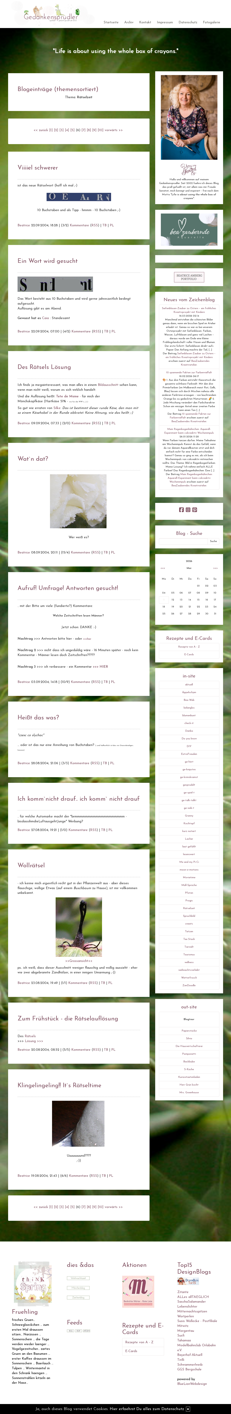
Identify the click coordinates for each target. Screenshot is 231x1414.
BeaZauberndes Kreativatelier (188, 421)
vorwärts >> (114, 130)
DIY (189, 746)
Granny (189, 815)
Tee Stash (189, 939)
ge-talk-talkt (189, 800)
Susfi (180, 1335)
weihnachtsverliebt (189, 970)
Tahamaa (184, 1340)
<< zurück (41, 130)
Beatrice (24, 225)
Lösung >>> (34, 1041)
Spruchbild (189, 916)
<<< (162, 568)
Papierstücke (189, 1030)
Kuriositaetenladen (189, 1077)
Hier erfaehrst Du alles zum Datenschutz (147, 1409)
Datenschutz (188, 22)
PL (112, 225)
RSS (94, 225)
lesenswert (189, 854)
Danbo (189, 731)
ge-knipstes (189, 769)
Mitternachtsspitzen (192, 1311)
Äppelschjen (189, 692)
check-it (189, 723)
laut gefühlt (189, 846)
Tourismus (189, 954)
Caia (45, 318)
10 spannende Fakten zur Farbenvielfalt (189, 372)
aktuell (189, 684)
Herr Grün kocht (189, 1084)
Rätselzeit (189, 908)
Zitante (183, 1292)
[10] (101, 130)
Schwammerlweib (190, 1365)
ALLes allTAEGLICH (193, 1297)
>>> (215, 568)
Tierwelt (189, 947)
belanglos (189, 707)
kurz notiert (189, 831)
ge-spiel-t (189, 792)
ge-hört (189, 761)
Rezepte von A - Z (189, 646)
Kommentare (79, 225)
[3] (61, 130)
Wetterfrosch (189, 977)
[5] (72, 130)
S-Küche (189, 1069)
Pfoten (189, 893)
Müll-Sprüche (189, 885)
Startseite (111, 22)
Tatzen (189, 931)
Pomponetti (189, 1054)
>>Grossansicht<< (78, 961)
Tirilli (180, 1360)
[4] (67, 130)
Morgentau (185, 1331)
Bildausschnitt (108, 385)
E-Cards (189, 654)
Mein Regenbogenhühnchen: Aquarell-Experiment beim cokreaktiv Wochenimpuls (190, 478)
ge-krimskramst (189, 777)
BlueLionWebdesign (192, 1384)
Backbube (189, 1061)
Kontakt (145, 22)
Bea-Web (189, 700)
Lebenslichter (187, 1306)
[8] (89, 130)
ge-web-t (189, 808)
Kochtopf (189, 823)
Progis (189, 900)
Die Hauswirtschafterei (189, 1046)
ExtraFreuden (189, 754)
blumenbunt (189, 715)
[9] (94, 130)
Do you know (189, 738)
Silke (57, 408)
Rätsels (30, 1036)
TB (104, 225)
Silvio (189, 1038)
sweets (189, 923)
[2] (56, 130)
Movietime (189, 877)
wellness (189, 962)
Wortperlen (185, 1316)
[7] (83, 130)
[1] (51, 130)
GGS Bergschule (189, 1369)
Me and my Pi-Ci (189, 862)
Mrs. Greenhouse (189, 1092)
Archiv (129, 22)
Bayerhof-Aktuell (189, 1355)
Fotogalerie (211, 22)
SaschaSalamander (191, 1302)
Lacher (189, 839)
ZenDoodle (189, 985)
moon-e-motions (189, 869)
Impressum (165, 22)
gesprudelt (189, 785)
